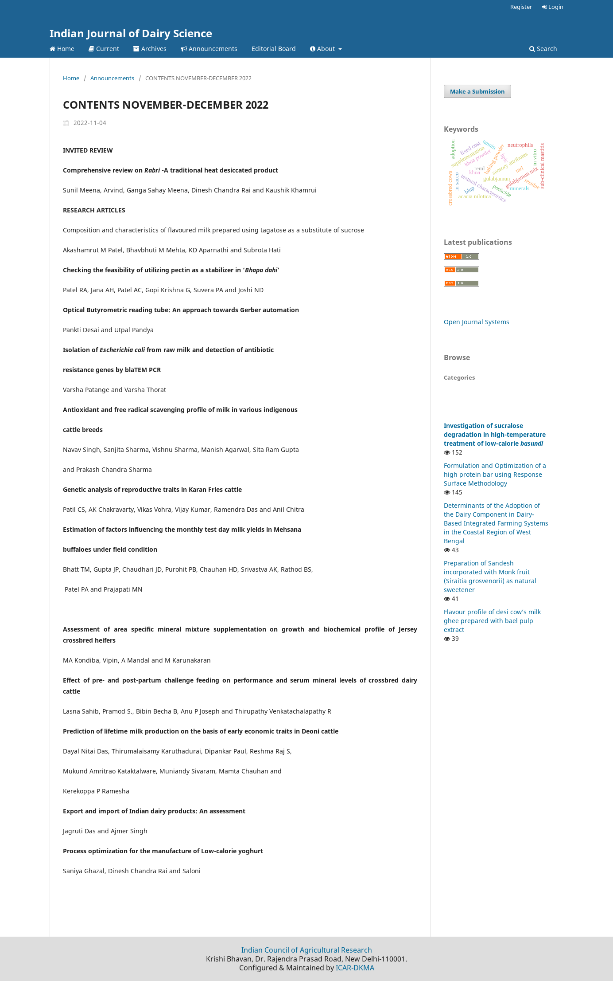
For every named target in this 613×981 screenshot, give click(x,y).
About (323, 48)
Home (62, 48)
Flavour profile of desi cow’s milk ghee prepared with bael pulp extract (492, 621)
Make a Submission (477, 91)
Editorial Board (274, 48)
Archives (150, 48)
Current (104, 48)
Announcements (209, 48)
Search (543, 48)
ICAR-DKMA (355, 968)
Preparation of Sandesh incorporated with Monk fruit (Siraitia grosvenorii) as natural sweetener (490, 576)
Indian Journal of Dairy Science (131, 33)
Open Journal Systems (476, 322)
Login (552, 7)
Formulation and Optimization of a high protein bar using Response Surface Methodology (495, 474)
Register (521, 7)
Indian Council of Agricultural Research (306, 950)
